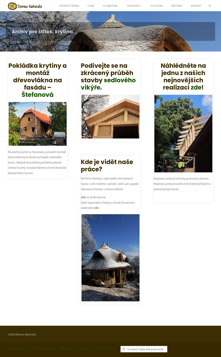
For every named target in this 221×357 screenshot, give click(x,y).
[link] (209, 6)
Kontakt (111, 348)
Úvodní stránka (16, 348)
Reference (66, 348)
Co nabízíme (48, 348)
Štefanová (38, 94)
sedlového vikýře (108, 84)
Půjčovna (82, 348)
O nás (33, 348)
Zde (83, 197)
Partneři (97, 348)
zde (196, 87)
